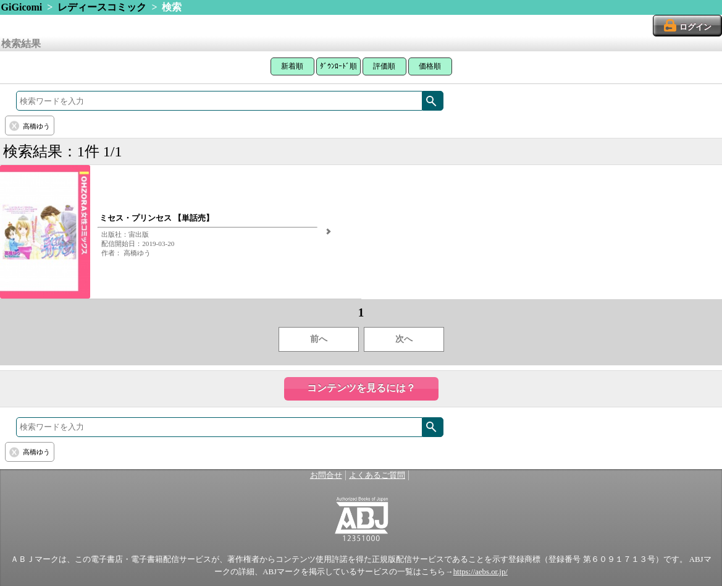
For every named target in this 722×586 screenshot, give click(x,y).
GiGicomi (22, 7)
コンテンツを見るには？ (361, 388)
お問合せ (326, 475)
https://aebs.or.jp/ (480, 571)
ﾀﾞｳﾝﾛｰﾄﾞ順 (338, 66)
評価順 (384, 66)
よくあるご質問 (377, 475)
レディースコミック (101, 7)
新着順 (292, 66)
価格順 (430, 66)
